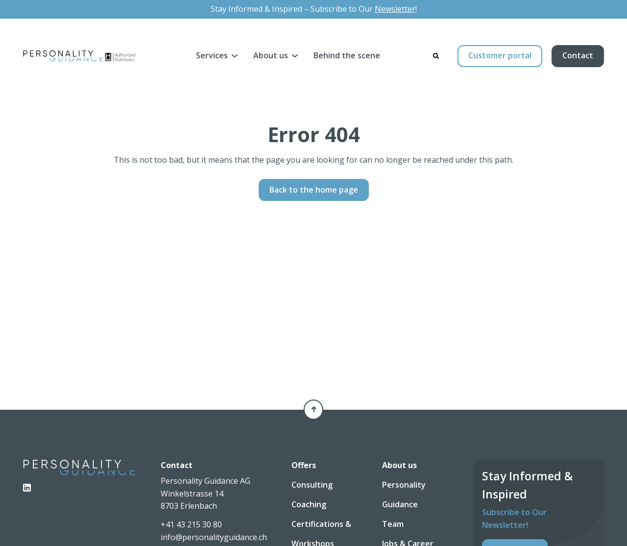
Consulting (312, 484)
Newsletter (395, 8)
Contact (577, 55)
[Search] (436, 56)
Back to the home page (313, 189)
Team (393, 524)
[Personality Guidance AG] (79, 56)
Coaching (308, 504)
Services (212, 55)
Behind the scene (347, 55)
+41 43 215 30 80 (191, 524)
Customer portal (499, 55)
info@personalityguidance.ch (214, 537)
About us (270, 55)
